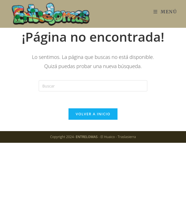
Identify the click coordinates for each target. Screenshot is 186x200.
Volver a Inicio (93, 113)
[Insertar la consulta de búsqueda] (93, 85)
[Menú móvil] (165, 11)
